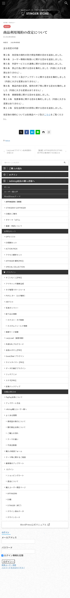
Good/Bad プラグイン (15, 356)
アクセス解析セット (14, 255)
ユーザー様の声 (11, 191)
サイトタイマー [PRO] (15, 363)
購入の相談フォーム (14, 452)
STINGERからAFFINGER (16, 207)
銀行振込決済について (16, 428)
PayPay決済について (14, 398)
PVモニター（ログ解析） (16, 296)
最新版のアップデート (15, 464)
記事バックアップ (13, 387)
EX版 (9, 500)
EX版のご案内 (11, 213)
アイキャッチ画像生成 (15, 284)
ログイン (10, 470)
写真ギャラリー (12, 308)
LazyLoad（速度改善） (15, 338)
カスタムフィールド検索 (17, 326)
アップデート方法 (13, 404)
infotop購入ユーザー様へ (16, 410)
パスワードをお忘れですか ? (13, 569)
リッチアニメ (11, 375)
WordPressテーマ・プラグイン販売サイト (35, 586)
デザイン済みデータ (15, 512)
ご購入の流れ (12, 434)
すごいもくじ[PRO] (14, 278)
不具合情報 (12, 446)
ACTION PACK (11, 249)
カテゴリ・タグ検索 (15, 320)
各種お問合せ (10, 392)
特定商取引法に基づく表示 (33, 582)
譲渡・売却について (14, 226)
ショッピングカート (15, 476)
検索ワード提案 (12, 332)
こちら (47, 114)
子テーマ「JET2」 (13, 220)
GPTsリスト (11, 236)
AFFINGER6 (12, 494)
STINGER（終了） (15, 506)
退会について (12, 482)
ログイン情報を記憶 (12, 556)
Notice (7, 140)
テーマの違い (12, 440)
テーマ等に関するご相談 (16, 458)
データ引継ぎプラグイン (16, 369)
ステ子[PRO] (11, 381)
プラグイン (9, 272)
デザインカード (13, 518)
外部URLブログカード (15, 344)
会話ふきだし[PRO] (14, 350)
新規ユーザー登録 (9, 566)
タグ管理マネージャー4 (15, 290)
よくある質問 (11, 416)
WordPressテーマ (12, 196)
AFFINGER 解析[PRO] (14, 261)
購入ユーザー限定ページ (16, 488)
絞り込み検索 (11, 314)
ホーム (7, 187)
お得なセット (10, 231)
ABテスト (10, 302)
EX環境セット (11, 242)
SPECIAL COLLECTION (15, 267)
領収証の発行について (16, 422)
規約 (46, 582)
